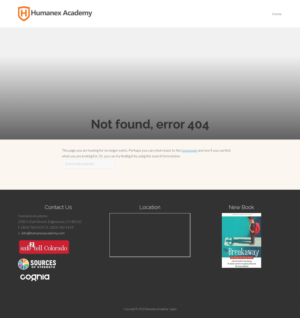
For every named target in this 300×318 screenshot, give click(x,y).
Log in (173, 309)
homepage (189, 150)
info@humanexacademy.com (43, 233)
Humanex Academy (156, 309)
